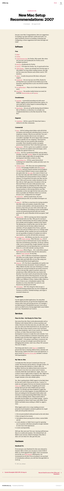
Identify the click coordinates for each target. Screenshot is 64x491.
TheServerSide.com (27, 95)
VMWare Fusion (21, 168)
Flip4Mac (19, 257)
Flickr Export (20, 252)
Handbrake (19, 82)
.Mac (41, 241)
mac (20, 465)
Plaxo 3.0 (35, 350)
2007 (18, 465)
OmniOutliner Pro (21, 162)
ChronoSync (19, 289)
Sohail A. (28, 24)
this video (30, 175)
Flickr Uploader (25, 255)
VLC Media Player (21, 89)
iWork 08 (19, 265)
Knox (17, 132)
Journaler (19, 102)
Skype (18, 55)
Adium (18, 78)
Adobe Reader (20, 70)
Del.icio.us (19, 64)
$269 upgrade (29, 456)
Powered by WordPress (18, 487)
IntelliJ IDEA (19, 198)
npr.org (37, 95)
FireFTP (18, 66)
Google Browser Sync (22, 59)
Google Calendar (26, 241)
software (24, 465)
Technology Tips (32, 10)
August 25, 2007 (37, 24)
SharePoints (19, 110)
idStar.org (5, 3)
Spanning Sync (20, 239)
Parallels (18, 169)
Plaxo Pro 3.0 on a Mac (30, 355)
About (55, 2)
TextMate (30, 156)
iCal (17, 241)
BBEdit (18, 155)
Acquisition (19, 123)
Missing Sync (20, 219)
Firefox (18, 57)
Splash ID (19, 204)
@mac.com (18, 388)
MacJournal (19, 149)
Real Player (19, 93)
